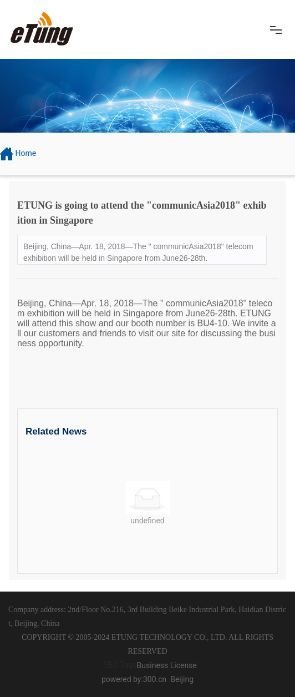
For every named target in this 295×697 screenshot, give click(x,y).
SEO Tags (120, 664)
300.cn (154, 679)
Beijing (182, 679)
